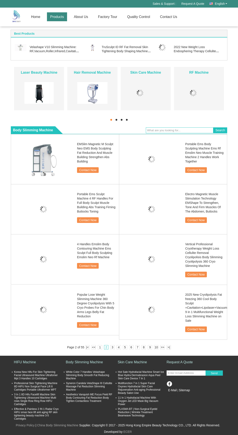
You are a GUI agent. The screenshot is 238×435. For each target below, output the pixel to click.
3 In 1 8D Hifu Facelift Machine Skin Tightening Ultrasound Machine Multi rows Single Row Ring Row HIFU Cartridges (35, 399)
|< (87, 347)
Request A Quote (192, 3)
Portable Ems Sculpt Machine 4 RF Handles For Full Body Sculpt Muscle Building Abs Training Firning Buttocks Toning (96, 202)
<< (93, 347)
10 (156, 347)
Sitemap (184, 390)
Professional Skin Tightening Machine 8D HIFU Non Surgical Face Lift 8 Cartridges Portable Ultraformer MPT (35, 386)
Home (35, 17)
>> (162, 347)
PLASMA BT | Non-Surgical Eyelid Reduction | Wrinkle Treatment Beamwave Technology (137, 412)
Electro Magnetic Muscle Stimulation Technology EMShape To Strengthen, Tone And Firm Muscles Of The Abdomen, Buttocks (203, 202)
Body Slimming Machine (84, 362)
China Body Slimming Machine (57, 425)
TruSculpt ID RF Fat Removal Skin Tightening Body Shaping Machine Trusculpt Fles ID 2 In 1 (125, 51)
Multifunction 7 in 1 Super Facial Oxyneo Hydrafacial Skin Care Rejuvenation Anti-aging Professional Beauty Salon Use (139, 388)
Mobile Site (176, 395)
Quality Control (138, 17)
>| (168, 347)
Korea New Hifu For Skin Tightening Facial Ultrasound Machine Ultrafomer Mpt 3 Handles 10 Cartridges (36, 375)
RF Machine (199, 72)
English (221, 3)
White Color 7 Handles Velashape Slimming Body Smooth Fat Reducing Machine (87, 375)
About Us (81, 17)
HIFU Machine (25, 362)
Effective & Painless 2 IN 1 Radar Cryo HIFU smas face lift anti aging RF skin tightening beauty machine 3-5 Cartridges (36, 413)
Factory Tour (107, 17)
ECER (127, 431)
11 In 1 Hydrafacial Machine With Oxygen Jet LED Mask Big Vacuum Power (138, 401)
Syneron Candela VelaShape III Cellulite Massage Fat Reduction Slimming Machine (89, 386)
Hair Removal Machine (92, 72)
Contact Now (87, 170)
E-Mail (172, 390)
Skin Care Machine (145, 72)
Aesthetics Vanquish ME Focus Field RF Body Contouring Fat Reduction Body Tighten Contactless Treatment (89, 398)
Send (214, 373)
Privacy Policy (25, 425)
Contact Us (168, 17)
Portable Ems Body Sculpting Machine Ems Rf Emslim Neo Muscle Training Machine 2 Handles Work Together (204, 152)
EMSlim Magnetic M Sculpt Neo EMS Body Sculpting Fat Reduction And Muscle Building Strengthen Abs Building (95, 152)
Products (57, 17)
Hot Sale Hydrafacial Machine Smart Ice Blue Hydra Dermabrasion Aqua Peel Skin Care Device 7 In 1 (141, 375)
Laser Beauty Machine (39, 72)
